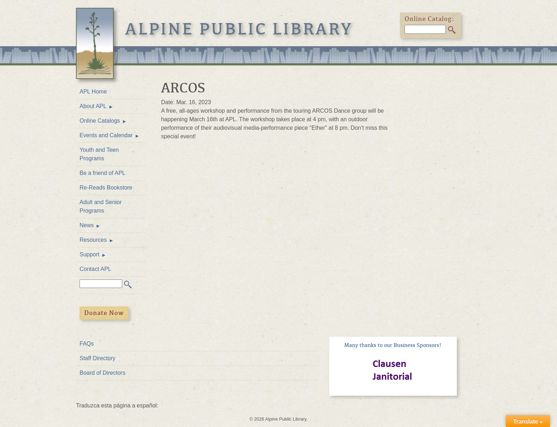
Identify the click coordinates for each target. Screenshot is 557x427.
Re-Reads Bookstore (106, 188)
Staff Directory (97, 358)
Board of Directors (102, 373)
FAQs (87, 344)
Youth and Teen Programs (99, 154)
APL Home (93, 92)
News (87, 225)
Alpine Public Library (239, 29)
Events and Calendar (106, 135)
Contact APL (95, 269)
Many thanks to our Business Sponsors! (393, 345)
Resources (93, 240)
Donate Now (104, 313)
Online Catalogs (100, 121)
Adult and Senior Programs (100, 206)
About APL (93, 106)
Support (89, 254)
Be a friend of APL (102, 173)
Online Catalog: (429, 19)
